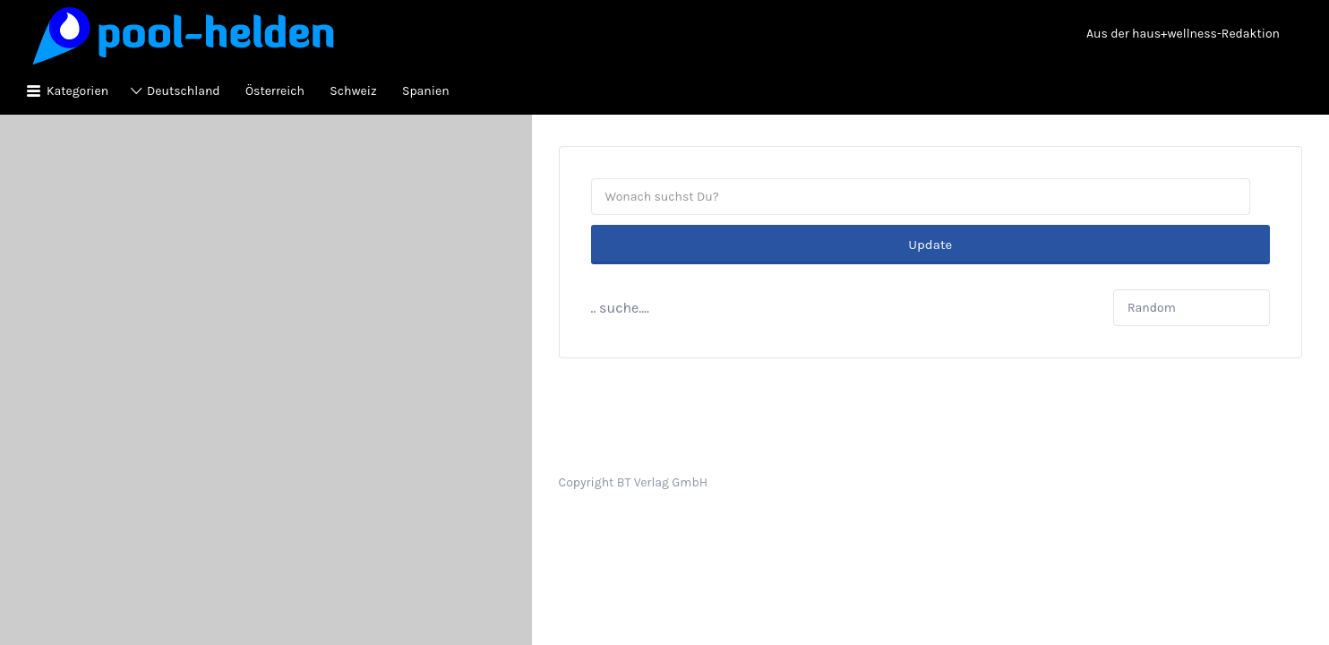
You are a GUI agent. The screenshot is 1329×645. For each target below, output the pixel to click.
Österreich (274, 91)
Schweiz (353, 91)
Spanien (426, 91)
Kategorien (77, 91)
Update (930, 197)
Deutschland (183, 91)
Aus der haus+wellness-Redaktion (1183, 33)
